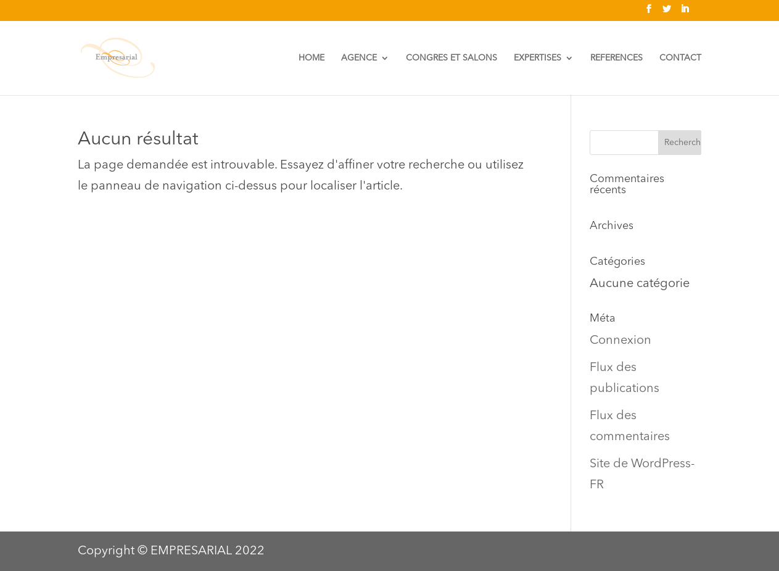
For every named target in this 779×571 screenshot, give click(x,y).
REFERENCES (616, 58)
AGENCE (359, 58)
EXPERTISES (537, 58)
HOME (311, 58)
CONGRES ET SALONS (451, 58)
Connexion (620, 341)
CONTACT (680, 58)
